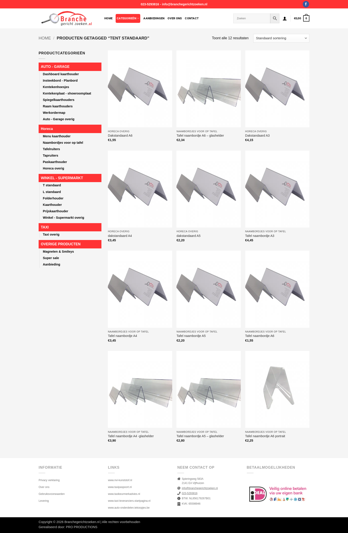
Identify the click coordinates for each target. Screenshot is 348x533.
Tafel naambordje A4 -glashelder (131, 436)
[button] (285, 18)
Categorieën (128, 18)
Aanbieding (51, 264)
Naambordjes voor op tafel (63, 142)
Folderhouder (53, 198)
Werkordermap (54, 112)
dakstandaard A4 (120, 236)
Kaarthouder (52, 205)
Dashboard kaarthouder (61, 74)
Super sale (51, 258)
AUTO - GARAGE (55, 67)
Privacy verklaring (49, 480)
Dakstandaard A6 (120, 135)
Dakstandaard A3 (257, 135)
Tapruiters (50, 155)
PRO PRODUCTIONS (81, 527)
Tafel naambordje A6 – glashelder (200, 135)
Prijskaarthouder (55, 211)
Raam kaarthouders (58, 106)
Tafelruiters (51, 149)
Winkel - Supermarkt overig (63, 217)
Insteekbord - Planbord (60, 80)
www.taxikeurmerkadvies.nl (124, 494)
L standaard (52, 192)
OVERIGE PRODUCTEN (61, 244)
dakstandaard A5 (188, 236)
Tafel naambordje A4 (122, 336)
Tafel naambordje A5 (191, 336)
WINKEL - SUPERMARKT (62, 178)
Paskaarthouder (55, 162)
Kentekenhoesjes (56, 87)
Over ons (175, 18)
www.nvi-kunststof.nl (120, 480)
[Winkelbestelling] (281, 38)
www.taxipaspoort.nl (120, 487)
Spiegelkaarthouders (58, 100)
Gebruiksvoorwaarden (52, 494)
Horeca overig (53, 168)
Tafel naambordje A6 (259, 336)
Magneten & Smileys (58, 251)
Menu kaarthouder (57, 136)
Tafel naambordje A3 (259, 236)
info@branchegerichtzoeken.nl (184, 4)
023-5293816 (150, 4)
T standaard (52, 185)
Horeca (47, 129)
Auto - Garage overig (58, 119)
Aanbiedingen (153, 18)
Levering (44, 500)
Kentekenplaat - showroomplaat (67, 93)
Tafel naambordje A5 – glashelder (200, 436)
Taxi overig (51, 234)
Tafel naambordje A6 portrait (265, 436)
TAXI (45, 227)
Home (108, 18)
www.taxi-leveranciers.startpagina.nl (129, 500)
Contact (192, 18)
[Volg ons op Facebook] (306, 4)
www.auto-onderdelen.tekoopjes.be (129, 507)
